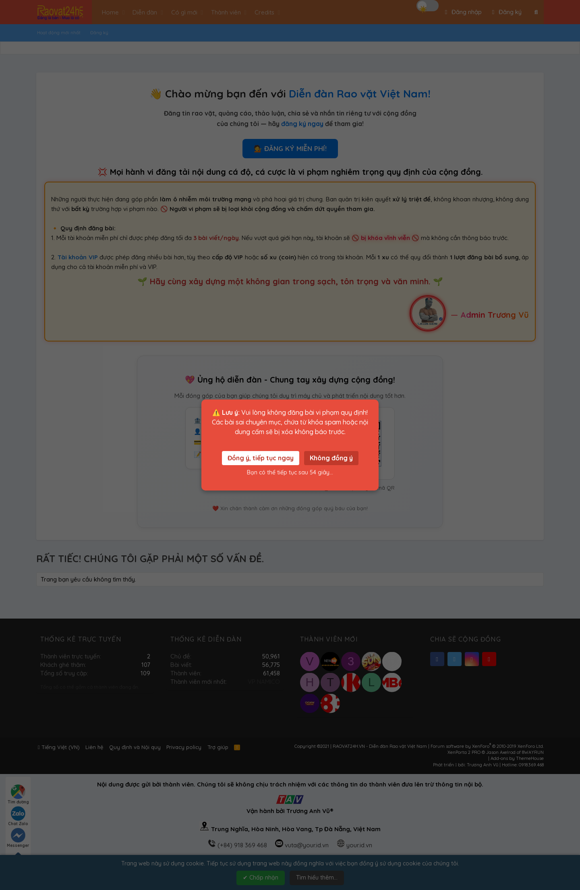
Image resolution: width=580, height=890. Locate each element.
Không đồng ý (331, 458)
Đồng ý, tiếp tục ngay (261, 458)
